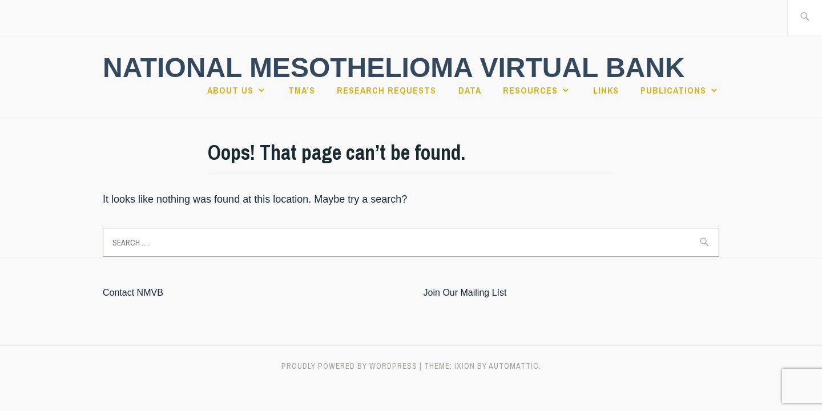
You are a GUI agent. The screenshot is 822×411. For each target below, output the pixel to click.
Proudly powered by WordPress (349, 366)
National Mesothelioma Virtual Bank (394, 68)
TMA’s (301, 90)
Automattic (514, 366)
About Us (230, 90)
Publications (673, 90)
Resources (530, 90)
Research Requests (386, 90)
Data (469, 90)
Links (606, 90)
